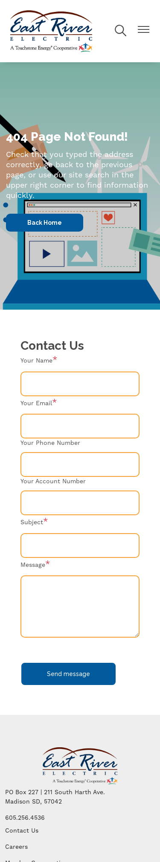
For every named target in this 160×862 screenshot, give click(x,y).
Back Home (44, 222)
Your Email (36, 403)
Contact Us (21, 831)
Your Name (36, 361)
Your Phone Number (50, 443)
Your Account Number (53, 481)
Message (32, 565)
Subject (31, 522)
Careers (16, 847)
